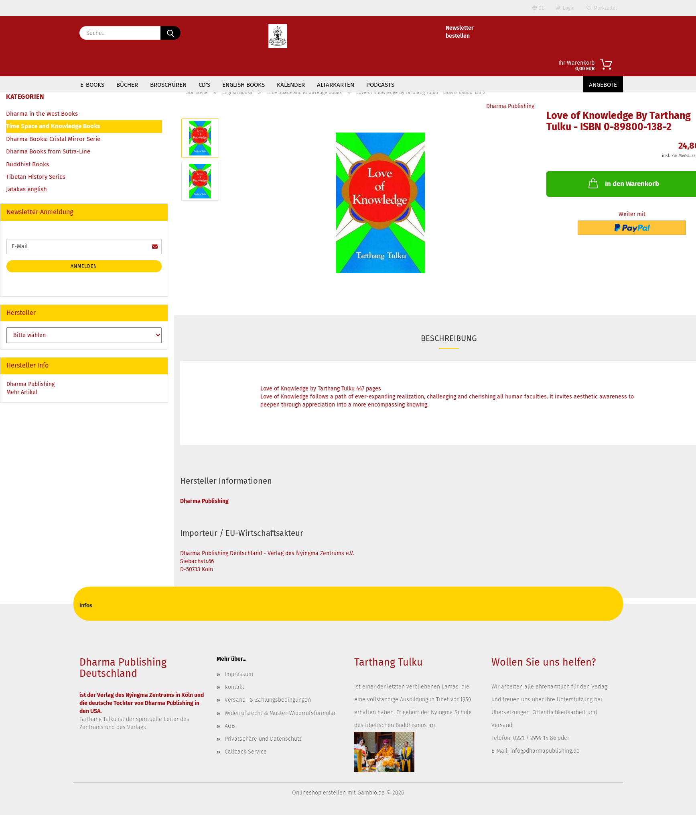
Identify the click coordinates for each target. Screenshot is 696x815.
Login (565, 8)
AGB (230, 726)
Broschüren (168, 84)
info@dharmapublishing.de (545, 751)
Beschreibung (449, 338)
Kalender (291, 84)
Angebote (603, 84)
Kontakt (234, 687)
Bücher (127, 84)
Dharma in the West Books (42, 113)
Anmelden (84, 266)
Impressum (239, 674)
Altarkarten (335, 84)
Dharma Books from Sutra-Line (48, 151)
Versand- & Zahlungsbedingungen (268, 700)
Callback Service (246, 751)
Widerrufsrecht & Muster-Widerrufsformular (280, 713)
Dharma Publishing (510, 106)
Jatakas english (26, 189)
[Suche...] (170, 33)
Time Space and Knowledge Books (53, 126)
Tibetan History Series (35, 176)
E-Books (92, 84)
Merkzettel (601, 8)
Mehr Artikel (21, 392)
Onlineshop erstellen (319, 792)
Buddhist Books (27, 164)
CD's (204, 84)
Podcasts (380, 84)
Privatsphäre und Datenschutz (263, 738)
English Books (243, 84)
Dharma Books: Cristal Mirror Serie (53, 139)
